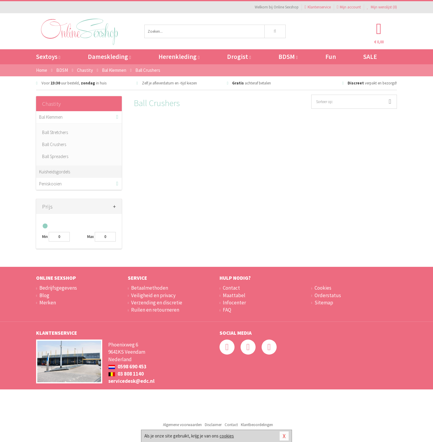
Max (90, 236)
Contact (231, 288)
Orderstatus (328, 295)
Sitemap (324, 302)
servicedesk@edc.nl (131, 381)
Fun (330, 57)
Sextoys (48, 57)
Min (45, 236)
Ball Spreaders (55, 156)
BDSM (287, 57)
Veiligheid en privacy (153, 295)
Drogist (239, 57)
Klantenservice (318, 7)
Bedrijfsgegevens (58, 288)
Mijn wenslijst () (382, 7)
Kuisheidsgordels (54, 172)
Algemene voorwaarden (182, 424)
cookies (227, 436)
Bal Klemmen (51, 117)
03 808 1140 (126, 373)
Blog (44, 295)
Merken (47, 302)
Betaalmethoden (149, 288)
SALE (370, 57)
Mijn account (349, 7)
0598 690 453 (127, 366)
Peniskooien (50, 184)
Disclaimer (213, 424)
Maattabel (234, 295)
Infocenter (234, 302)
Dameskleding (109, 57)
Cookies (323, 288)
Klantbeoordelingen (257, 424)
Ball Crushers (54, 144)
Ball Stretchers (55, 132)
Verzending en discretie (156, 302)
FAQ (227, 309)
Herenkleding (178, 57)
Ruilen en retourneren (155, 309)
